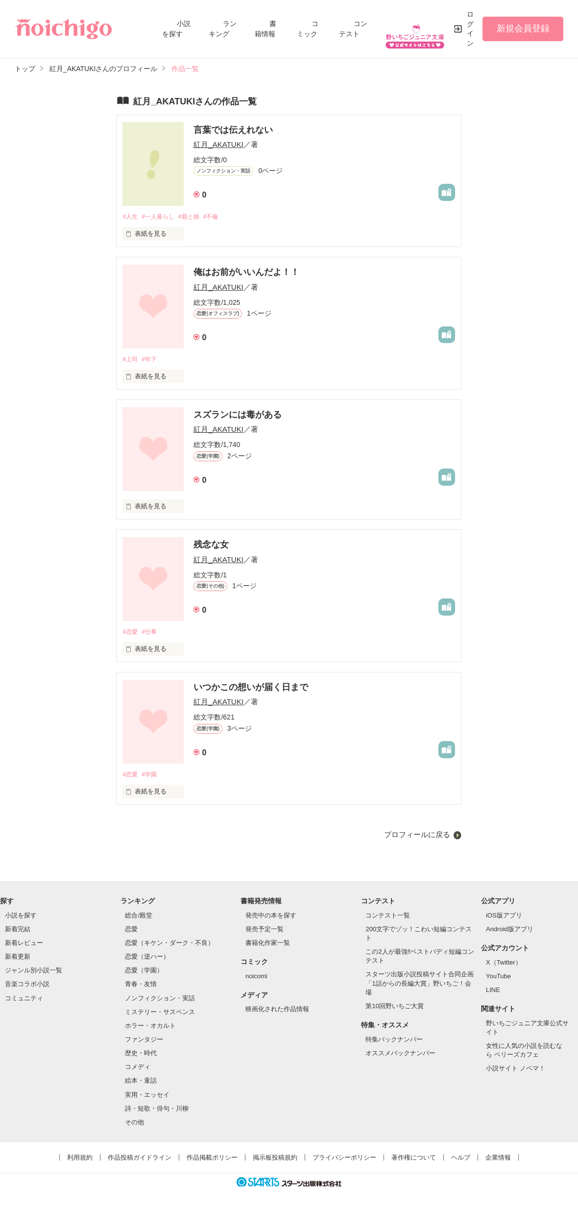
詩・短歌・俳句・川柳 (157, 1111)
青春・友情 (141, 987)
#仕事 (152, 633)
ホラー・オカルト (150, 1028)
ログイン (470, 28)
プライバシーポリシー (344, 1160)
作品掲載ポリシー (212, 1160)
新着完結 (17, 931)
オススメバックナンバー (400, 1055)
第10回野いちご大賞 (394, 1008)
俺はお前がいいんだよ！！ (246, 273)
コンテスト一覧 (387, 917)
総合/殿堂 (138, 917)
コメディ (137, 1069)
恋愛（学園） (144, 973)
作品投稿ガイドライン (139, 1160)
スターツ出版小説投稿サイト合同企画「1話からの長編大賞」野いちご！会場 (419, 985)
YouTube (498, 978)
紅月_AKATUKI (218, 144)
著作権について (413, 1160)
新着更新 (17, 959)
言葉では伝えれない (233, 130)
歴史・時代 (141, 1056)
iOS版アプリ (504, 917)
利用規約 (80, 1160)
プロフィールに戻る (417, 837)
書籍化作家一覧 (267, 945)
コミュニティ (24, 1000)
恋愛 (131, 931)
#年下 (152, 360)
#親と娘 (195, 217)
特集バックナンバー (394, 1041)
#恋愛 (130, 633)
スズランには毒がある (237, 416)
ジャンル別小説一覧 (33, 973)
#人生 (130, 217)
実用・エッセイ (147, 1097)
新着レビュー (24, 945)
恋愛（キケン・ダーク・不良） (169, 945)
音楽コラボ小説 (27, 987)
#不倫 (220, 217)
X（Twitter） (504, 964)
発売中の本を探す (270, 917)
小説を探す (21, 917)
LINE (493, 992)
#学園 (152, 776)
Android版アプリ (509, 931)
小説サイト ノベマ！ (515, 1071)
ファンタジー (144, 1042)
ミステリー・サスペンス (160, 1014)
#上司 (130, 360)
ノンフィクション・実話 (160, 1000)
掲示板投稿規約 (275, 1160)
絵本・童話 (141, 1083)
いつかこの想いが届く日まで (250, 689)
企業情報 (498, 1160)
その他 (134, 1124)
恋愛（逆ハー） (147, 959)
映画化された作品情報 (277, 1012)
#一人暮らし (161, 217)
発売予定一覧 (264, 931)
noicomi (256, 978)
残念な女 (211, 546)
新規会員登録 (523, 28)
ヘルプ (460, 1160)
